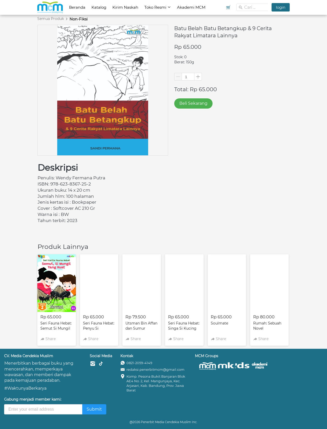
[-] (93, 364)
